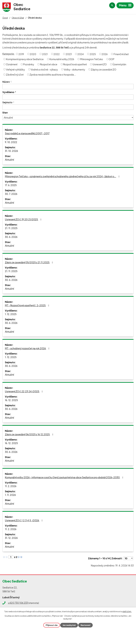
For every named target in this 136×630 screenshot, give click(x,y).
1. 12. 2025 (10, 314)
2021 (45, 53)
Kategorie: (8, 53)
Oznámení (11, 64)
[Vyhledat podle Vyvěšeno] (68, 97)
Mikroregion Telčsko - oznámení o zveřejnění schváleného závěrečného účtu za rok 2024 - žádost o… (62, 176)
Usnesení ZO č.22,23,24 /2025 (24, 391)
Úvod (5, 17)
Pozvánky (28, 64)
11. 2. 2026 (10, 486)
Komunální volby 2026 (61, 59)
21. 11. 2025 (11, 228)
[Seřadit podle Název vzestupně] (11, 81)
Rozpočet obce (48, 64)
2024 (80, 53)
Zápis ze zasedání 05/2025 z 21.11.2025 (29, 262)
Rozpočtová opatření (75, 64)
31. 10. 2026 (11, 150)
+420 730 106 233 (18, 602)
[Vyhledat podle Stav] (68, 117)
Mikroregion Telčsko (91, 59)
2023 (69, 53)
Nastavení (85, 625)
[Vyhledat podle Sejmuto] (68, 107)
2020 (33, 53)
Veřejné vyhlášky (15, 69)
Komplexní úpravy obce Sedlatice (25, 59)
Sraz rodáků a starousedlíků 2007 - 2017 (27, 133)
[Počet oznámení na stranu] (128, 558)
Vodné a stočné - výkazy (44, 69)
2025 (93, 53)
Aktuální (9, 159)
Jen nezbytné (69, 625)
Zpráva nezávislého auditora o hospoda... (52, 74)
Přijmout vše (52, 625)
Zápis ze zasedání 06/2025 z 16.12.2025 (29, 434)
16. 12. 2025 (11, 400)
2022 (57, 53)
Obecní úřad (18, 17)
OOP (111, 59)
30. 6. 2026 (11, 236)
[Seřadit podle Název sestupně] (11, 82)
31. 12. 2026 (11, 537)
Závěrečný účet (15, 74)
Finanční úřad (121, 53)
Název (6, 81)
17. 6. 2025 (11, 185)
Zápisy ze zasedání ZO (103, 69)
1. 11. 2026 (10, 494)
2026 (105, 53)
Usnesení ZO (100, 64)
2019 (21, 53)
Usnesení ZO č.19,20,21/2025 (23, 219)
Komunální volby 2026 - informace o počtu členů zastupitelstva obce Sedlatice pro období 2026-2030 (64, 477)
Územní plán (119, 64)
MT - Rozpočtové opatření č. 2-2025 (27, 305)
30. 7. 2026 (11, 193)
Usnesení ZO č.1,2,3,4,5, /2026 (24, 520)
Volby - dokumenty (74, 69)
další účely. (127, 611)
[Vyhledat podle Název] (68, 86)
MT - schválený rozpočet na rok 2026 (27, 348)
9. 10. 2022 (11, 142)
